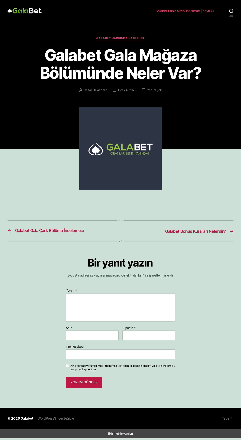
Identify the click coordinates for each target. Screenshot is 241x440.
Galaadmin (101, 92)
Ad (68, 330)
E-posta (128, 330)
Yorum (71, 293)
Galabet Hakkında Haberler (120, 41)
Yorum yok (153, 92)
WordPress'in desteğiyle (53, 420)
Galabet (25, 420)
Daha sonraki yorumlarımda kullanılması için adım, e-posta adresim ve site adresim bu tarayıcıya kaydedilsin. (121, 369)
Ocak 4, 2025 (127, 92)
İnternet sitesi (74, 349)
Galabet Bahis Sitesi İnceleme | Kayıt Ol (186, 12)
